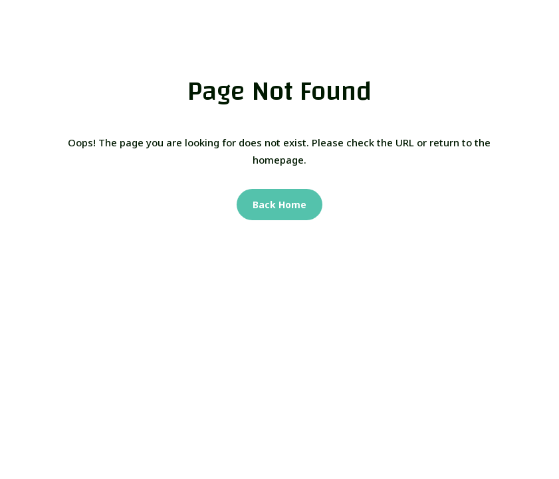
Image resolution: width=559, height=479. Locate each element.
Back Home (279, 204)
